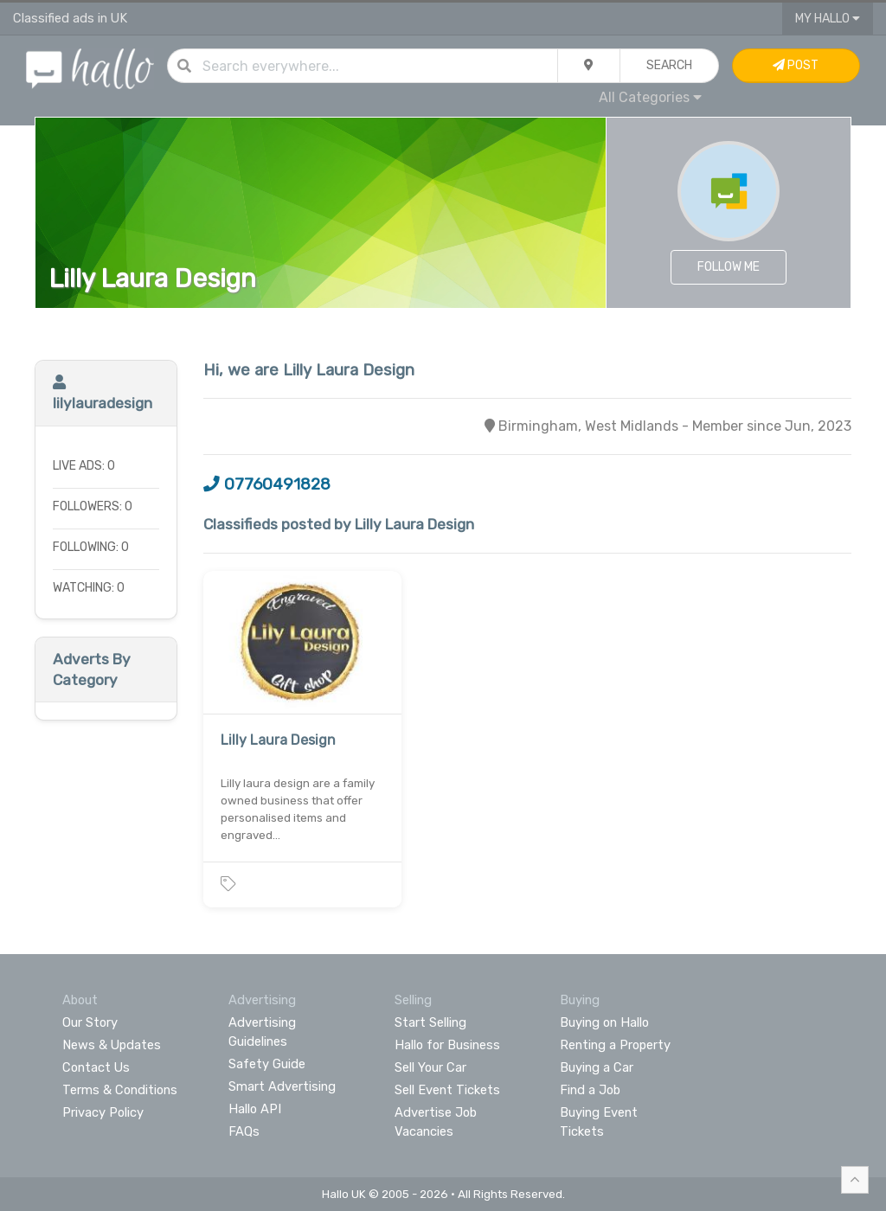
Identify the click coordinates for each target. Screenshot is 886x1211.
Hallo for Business (447, 1045)
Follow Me (728, 267)
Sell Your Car (430, 1067)
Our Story (90, 1022)
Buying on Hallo (604, 1022)
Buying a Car (596, 1067)
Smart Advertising (282, 1086)
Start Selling (430, 1022)
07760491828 (267, 484)
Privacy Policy (103, 1112)
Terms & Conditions (119, 1090)
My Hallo (827, 18)
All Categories (650, 97)
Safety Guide (266, 1064)
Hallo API (254, 1109)
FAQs (244, 1131)
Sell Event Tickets (447, 1090)
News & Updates (111, 1045)
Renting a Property (615, 1045)
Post (796, 65)
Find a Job (590, 1090)
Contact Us (96, 1067)
